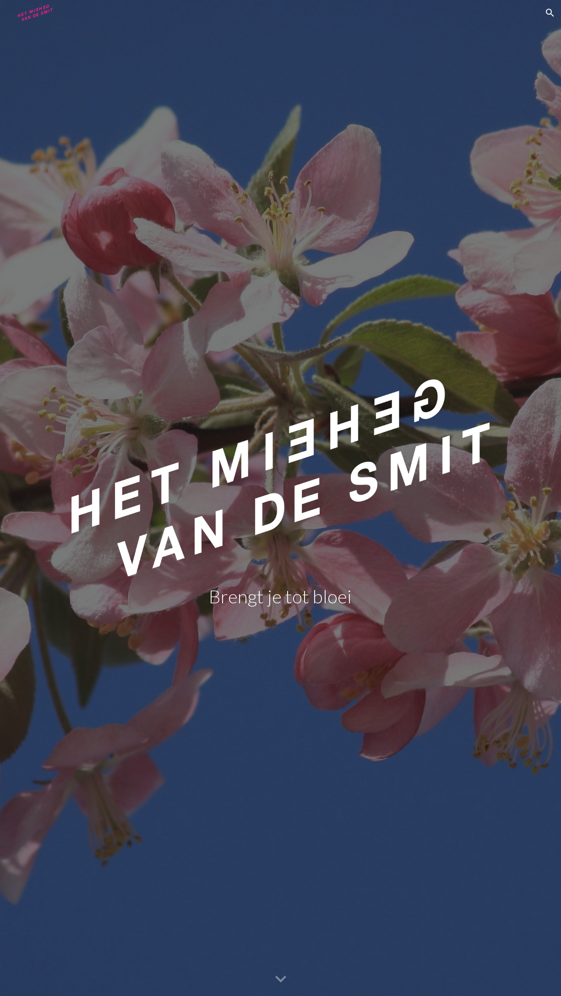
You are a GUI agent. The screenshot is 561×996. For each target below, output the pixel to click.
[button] (550, 13)
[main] (280, 596)
